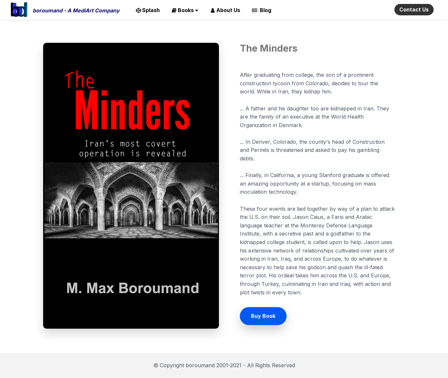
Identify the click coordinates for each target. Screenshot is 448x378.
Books (183, 10)
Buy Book (263, 316)
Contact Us (414, 9)
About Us (225, 10)
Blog (261, 10)
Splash (148, 10)
